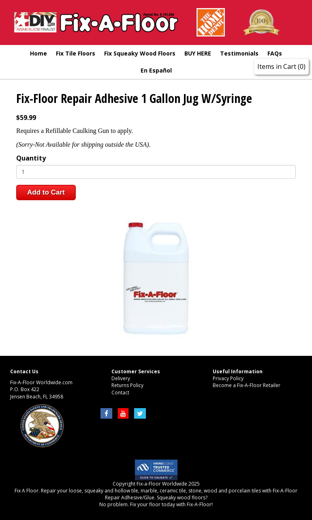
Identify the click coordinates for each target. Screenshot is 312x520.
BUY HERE (197, 53)
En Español (156, 70)
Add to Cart (46, 192)
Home (38, 53)
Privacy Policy (228, 378)
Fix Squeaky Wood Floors (139, 53)
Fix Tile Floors (75, 53)
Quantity (31, 158)
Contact (120, 392)
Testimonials (239, 53)
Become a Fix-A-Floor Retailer (246, 385)
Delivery (120, 378)
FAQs (274, 53)
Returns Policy (127, 385)
